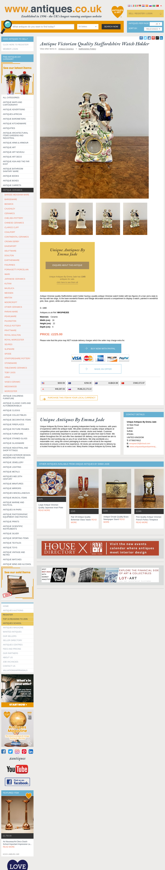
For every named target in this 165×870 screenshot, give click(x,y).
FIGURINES (10, 265)
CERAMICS (10, 213)
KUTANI (8, 284)
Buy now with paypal (103, 348)
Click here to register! (16, 45)
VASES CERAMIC (12, 382)
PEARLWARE (10, 316)
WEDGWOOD (11, 386)
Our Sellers (9, 636)
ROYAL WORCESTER (14, 340)
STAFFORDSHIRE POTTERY (17, 358)
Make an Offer (103, 369)
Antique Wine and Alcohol (17, 564)
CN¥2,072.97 (139, 383)
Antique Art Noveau (13, 152)
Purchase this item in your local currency (72, 398)
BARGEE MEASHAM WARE (17, 195)
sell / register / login (140, 13)
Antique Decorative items (17, 420)
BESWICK (9, 204)
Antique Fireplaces (13, 424)
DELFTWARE (10, 251)
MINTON (8, 298)
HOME (6, 606)
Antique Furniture (13, 434)
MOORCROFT (11, 302)
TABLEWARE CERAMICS (16, 368)
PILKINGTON (10, 321)
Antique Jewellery (13, 462)
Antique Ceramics (12, 190)
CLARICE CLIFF (12, 227)
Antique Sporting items (16, 538)
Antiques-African (12, 114)
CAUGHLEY (10, 209)
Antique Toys (10, 547)
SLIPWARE (10, 349)
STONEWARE (11, 363)
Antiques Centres (13, 645)
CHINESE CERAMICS (14, 223)
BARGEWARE (11, 199)
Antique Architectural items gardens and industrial (15, 135)
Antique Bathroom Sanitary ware (13, 170)
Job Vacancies (10, 662)
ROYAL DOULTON (13, 335)
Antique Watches (12, 559)
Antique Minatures (13, 484)
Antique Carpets (12, 185)
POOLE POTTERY (13, 326)
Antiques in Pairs (12, 510)
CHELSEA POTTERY (14, 218)
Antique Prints (11, 522)
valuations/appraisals (15, 670)
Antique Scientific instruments (13, 527)
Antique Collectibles (14, 415)
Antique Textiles (12, 543)
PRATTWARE (10, 330)
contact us (9, 666)
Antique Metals (11, 472)
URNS (7, 377)
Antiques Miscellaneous (16, 493)
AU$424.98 (113, 383)
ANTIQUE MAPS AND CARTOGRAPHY (12, 103)
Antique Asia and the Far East (16, 162)
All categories (11, 97)
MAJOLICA (9, 288)
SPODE (8, 354)
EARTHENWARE (12, 260)
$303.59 (61, 383)
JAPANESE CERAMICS (15, 279)
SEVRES (8, 344)
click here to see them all (67, 282)
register (8, 615)
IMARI (7, 274)
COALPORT (10, 232)
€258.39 (87, 383)
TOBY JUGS (10, 372)
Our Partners (10, 653)
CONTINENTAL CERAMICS (17, 237)
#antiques (17, 758)
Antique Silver (11, 533)
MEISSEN (9, 293)
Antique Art (9, 147)
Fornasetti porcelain (17, 269)
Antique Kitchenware (14, 123)
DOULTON (9, 255)
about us (8, 657)
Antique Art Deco (12, 157)
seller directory (12, 640)
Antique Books (11, 176)
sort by (133, 28)
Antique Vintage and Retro (14, 553)
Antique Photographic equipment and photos (15, 515)
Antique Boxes (11, 181)
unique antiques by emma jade (67, 252)
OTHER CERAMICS (13, 307)
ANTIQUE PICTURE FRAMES (16, 429)
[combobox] (87, 26)
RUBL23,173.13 (84, 389)
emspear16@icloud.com (139, 443)
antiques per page (139, 23)
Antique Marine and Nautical (13, 503)
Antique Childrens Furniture (13, 397)
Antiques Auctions (13, 610)
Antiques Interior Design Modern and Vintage (16, 456)
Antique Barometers (14, 119)
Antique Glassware (13, 443)
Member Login (10, 49)
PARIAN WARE (11, 312)
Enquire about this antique (67, 265)
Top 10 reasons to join (15, 619)
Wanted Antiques (12, 632)
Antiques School (12, 623)
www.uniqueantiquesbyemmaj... (143, 446)
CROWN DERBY (12, 241)
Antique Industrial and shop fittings (15, 449)
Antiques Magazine (13, 628)
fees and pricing (12, 649)
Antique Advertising (14, 109)
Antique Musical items (15, 498)
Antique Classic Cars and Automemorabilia (17, 404)
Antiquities (9, 128)
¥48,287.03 (60, 389)
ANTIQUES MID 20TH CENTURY (12, 477)
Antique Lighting (12, 467)
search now (111, 26)
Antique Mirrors (12, 488)
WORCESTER (11, 391)
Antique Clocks (11, 410)
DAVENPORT (10, 246)
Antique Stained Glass (15, 438)
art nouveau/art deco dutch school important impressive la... (17, 844)
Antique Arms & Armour (15, 143)
